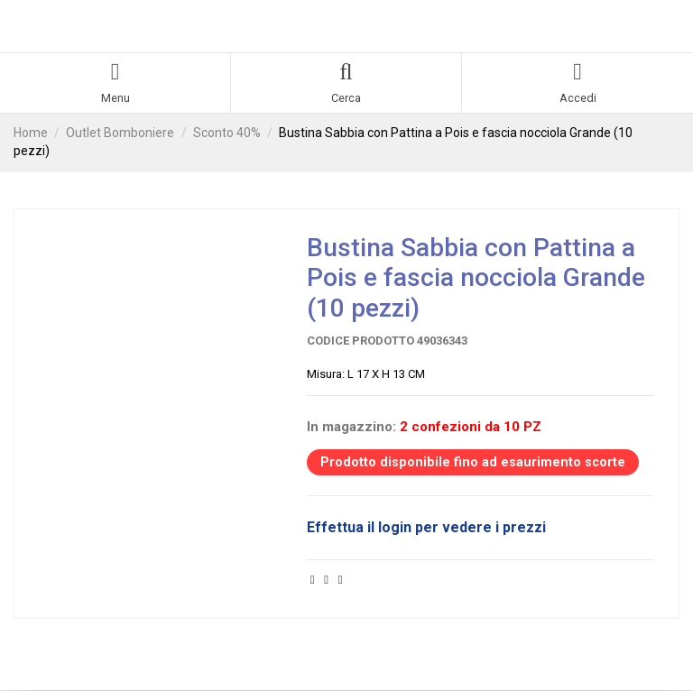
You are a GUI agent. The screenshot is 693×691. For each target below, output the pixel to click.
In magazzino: (351, 427)
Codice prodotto (360, 341)
